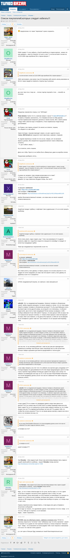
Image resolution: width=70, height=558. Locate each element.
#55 (67, 383)
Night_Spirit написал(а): (26, 484)
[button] (27, 9)
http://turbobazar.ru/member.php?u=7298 (31, 466)
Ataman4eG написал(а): (26, 442)
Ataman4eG (9, 428)
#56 (67, 419)
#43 (67, 69)
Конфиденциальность (48, 553)
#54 (67, 356)
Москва (14, 497)
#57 (67, 439)
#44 (67, 89)
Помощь (58, 553)
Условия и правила (35, 553)
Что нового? (22, 9)
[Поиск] (67, 9)
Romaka (9, 489)
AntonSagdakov (9, 239)
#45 (67, 109)
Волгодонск (13, 319)
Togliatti (14, 298)
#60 (67, 518)
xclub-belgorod (9, 196)
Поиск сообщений (17, 12)
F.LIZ (9, 118)
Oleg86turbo (9, 58)
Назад (4, 24)
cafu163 (9, 290)
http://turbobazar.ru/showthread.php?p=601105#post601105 (46, 195)
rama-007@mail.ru (60, 116)
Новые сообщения (6, 12)
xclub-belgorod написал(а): (27, 256)
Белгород (14, 204)
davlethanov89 (9, 217)
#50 (67, 252)
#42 (67, 49)
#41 (67, 28)
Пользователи (34, 9)
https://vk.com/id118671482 (31, 191)
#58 (67, 459)
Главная (4, 9)
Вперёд (19, 24)
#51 (67, 280)
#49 (67, 229)
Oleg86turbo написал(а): (26, 73)
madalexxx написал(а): (26, 360)
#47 (67, 186)
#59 (67, 480)
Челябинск (13, 225)
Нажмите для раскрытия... (43, 345)
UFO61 (9, 311)
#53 (67, 326)
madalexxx (9, 262)
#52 (67, 302)
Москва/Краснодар (11, 246)
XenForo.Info (11, 556)
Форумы (13, 9)
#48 (67, 208)
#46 (67, 162)
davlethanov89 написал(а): (27, 233)
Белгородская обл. (11, 45)
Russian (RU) (5, 553)
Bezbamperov (9, 78)
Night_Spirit (5, 21)
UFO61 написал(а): (25, 330)
